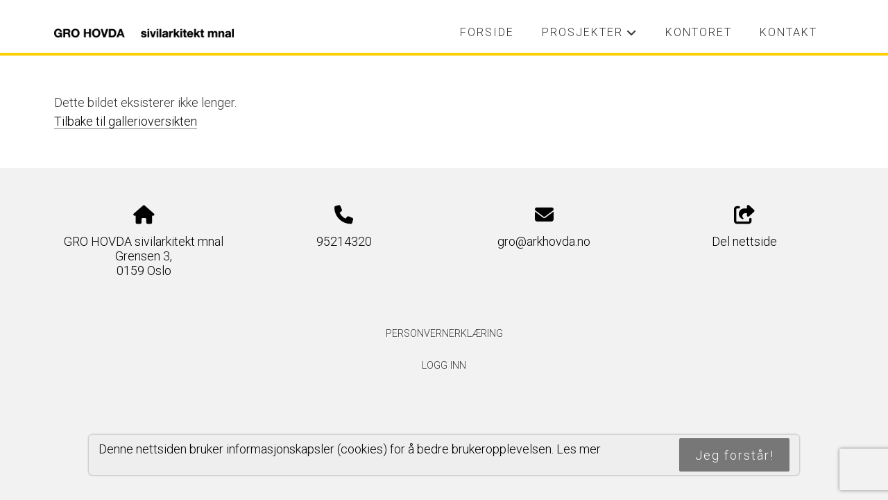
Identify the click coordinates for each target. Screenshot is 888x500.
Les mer (578, 449)
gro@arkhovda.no (543, 241)
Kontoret (698, 32)
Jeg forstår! (734, 455)
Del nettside (744, 227)
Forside (487, 32)
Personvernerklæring (444, 334)
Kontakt (788, 32)
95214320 (344, 241)
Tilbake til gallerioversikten (125, 121)
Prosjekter (589, 36)
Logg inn (444, 366)
